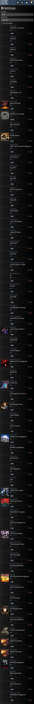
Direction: (4, 17)
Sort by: (3, 12)
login (30, 33)
